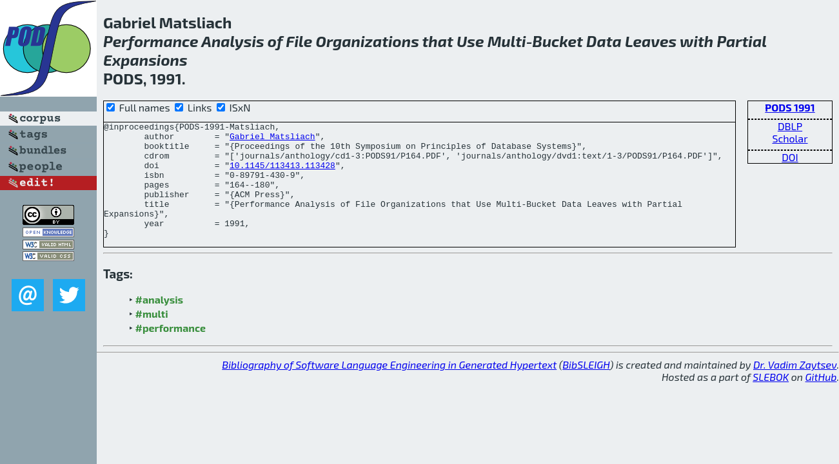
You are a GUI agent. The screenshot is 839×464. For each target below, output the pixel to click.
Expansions (145, 59)
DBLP (790, 126)
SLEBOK (771, 400)
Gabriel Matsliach (272, 140)
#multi (151, 337)
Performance (151, 41)
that (437, 41)
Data (604, 41)
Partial (741, 41)
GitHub (821, 400)
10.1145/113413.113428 (282, 174)
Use (470, 41)
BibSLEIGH (585, 388)
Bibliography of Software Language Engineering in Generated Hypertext (389, 388)
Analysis (232, 41)
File (299, 41)
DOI (790, 157)
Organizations (367, 41)
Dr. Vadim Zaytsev (794, 388)
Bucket (558, 41)
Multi (507, 41)
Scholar (789, 138)
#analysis (159, 322)
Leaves (650, 41)
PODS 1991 (789, 107)
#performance (170, 351)
